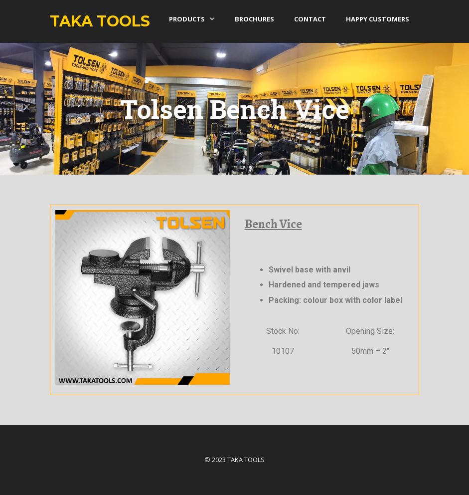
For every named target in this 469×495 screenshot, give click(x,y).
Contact (310, 18)
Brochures (254, 18)
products (197, 18)
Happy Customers (377, 18)
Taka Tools (100, 21)
